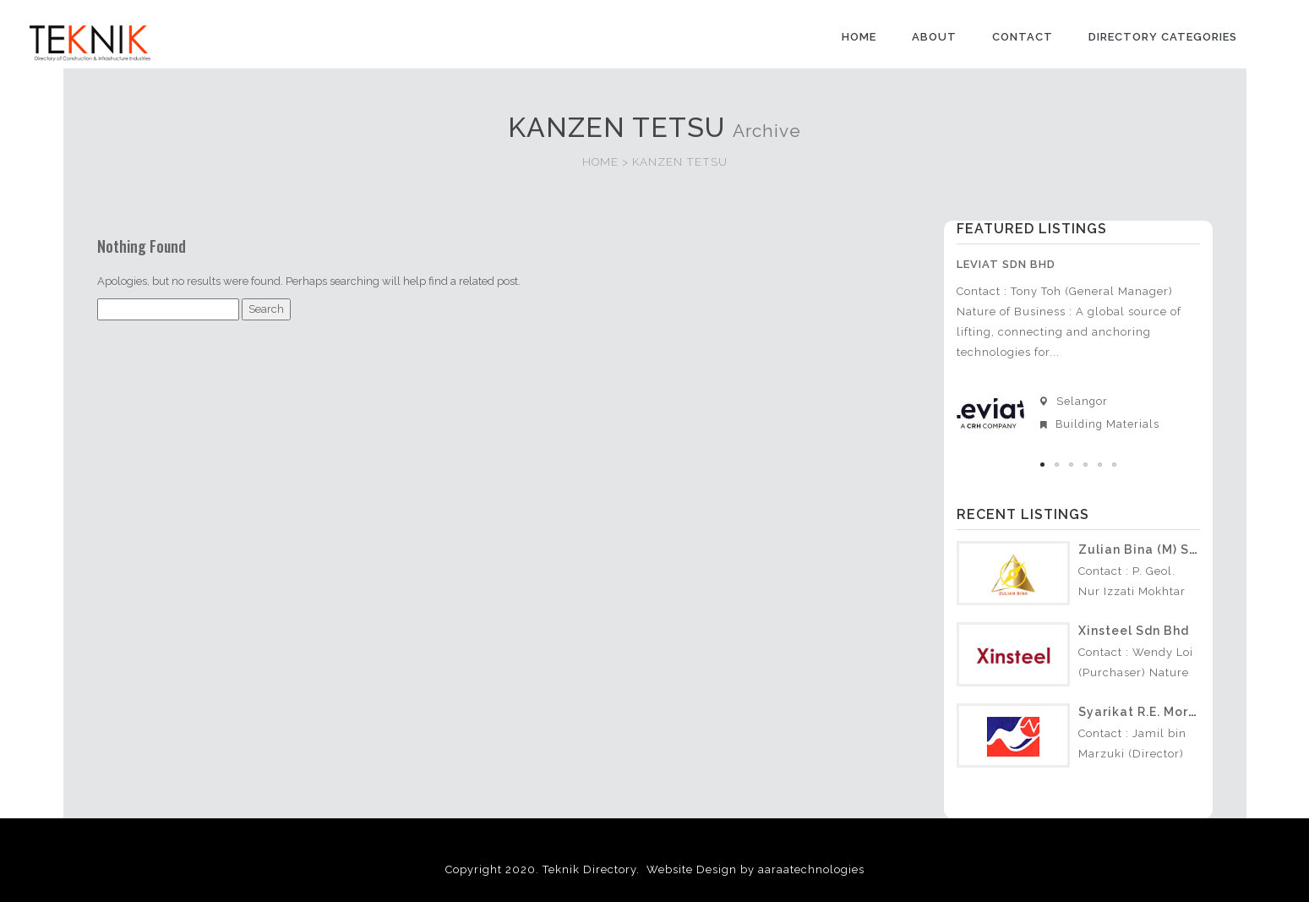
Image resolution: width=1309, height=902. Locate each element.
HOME (859, 36)
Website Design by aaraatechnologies (755, 867)
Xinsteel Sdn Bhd (1133, 628)
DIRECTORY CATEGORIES (1162, 36)
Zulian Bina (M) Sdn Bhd (1156, 547)
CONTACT (1022, 36)
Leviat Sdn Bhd (1006, 264)
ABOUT (934, 36)
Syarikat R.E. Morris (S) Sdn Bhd (1180, 709)
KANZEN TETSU (680, 161)
